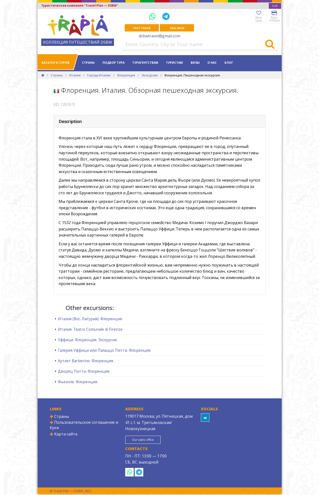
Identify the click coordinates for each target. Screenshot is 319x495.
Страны (88, 63)
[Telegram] (166, 16)
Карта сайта (63, 434)
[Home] (42, 75)
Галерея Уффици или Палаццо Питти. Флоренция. (104, 350)
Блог (229, 63)
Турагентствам (145, 63)
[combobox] (274, 6)
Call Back (177, 28)
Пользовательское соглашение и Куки (84, 425)
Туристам (174, 63)
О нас (212, 63)
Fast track (142, 28)
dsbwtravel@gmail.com (159, 36)
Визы (195, 63)
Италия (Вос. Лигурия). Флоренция (90, 319)
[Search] (270, 44)
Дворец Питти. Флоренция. (84, 371)
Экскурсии (150, 75)
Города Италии (99, 75)
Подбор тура (113, 63)
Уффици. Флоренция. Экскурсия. (87, 340)
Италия (75, 75)
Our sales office (145, 440)
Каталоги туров (55, 63)
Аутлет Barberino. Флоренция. (86, 361)
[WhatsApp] (153, 16)
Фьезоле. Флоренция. (78, 382)
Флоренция (126, 75)
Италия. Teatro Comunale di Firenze (90, 329)
